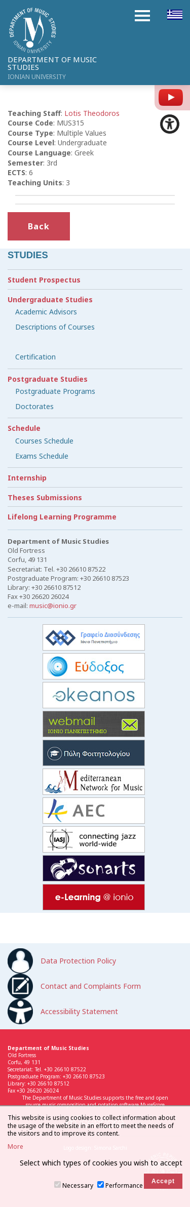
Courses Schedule (44, 441)
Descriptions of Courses (55, 327)
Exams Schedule (41, 456)
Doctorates (34, 406)
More (15, 1147)
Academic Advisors (46, 311)
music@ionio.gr (53, 605)
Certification (35, 356)
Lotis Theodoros (92, 113)
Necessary (77, 1185)
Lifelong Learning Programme (62, 516)
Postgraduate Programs (55, 391)
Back (39, 226)
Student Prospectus (44, 280)
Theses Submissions (45, 497)
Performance (124, 1185)
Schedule (24, 428)
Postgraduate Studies (48, 379)
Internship (27, 477)
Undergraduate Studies (50, 299)
